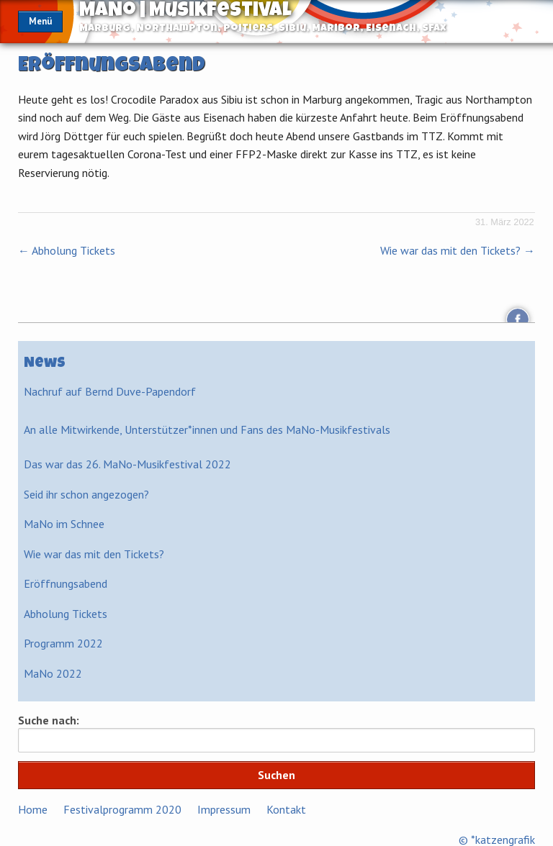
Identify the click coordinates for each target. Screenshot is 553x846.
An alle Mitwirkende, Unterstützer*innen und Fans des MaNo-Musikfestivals (207, 429)
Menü (40, 21)
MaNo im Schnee (64, 524)
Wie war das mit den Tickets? (457, 250)
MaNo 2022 (53, 673)
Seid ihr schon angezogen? (86, 494)
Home (33, 809)
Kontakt (286, 809)
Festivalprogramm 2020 (122, 809)
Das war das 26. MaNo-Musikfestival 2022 (127, 464)
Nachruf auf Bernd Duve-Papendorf (110, 391)
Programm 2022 (63, 643)
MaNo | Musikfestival (185, 11)
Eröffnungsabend (65, 583)
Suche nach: (48, 720)
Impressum (224, 809)
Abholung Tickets (66, 250)
